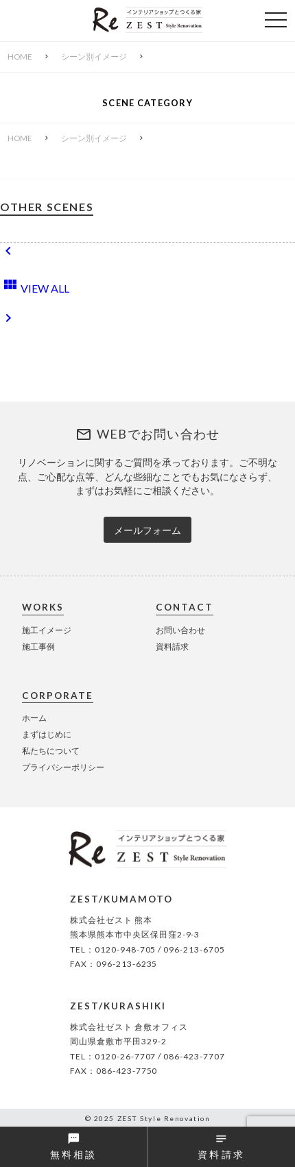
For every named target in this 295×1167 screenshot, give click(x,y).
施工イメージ (46, 630)
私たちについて (51, 751)
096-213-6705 (194, 949)
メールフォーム (147, 530)
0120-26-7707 (125, 1056)
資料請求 (172, 646)
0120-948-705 (125, 949)
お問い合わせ (180, 630)
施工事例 (38, 646)
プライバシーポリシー (63, 767)
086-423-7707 (194, 1056)
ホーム (34, 718)
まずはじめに (46, 734)
